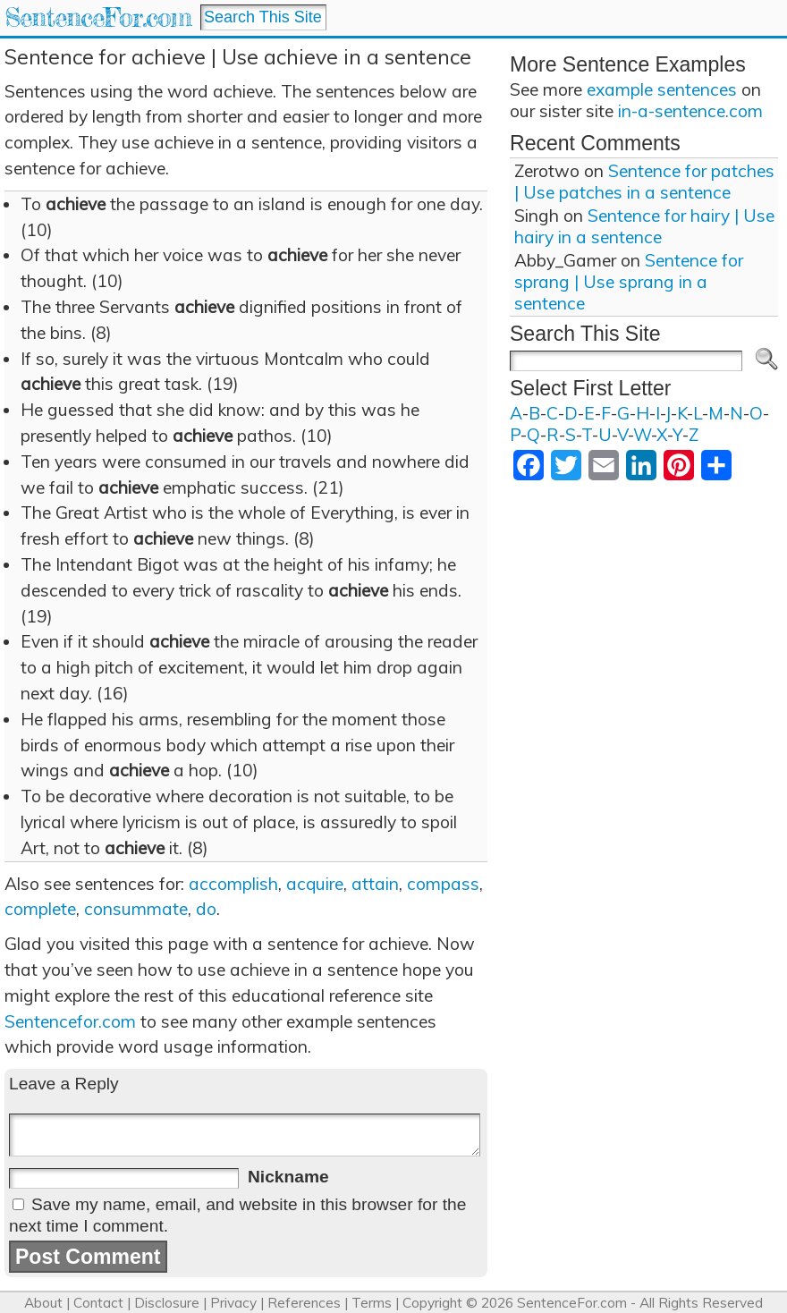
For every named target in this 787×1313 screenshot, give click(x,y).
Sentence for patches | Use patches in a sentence (644, 181)
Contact (98, 1302)
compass (443, 883)
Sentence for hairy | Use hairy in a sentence (644, 226)
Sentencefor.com (70, 1021)
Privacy (233, 1302)
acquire (314, 883)
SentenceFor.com (97, 17)
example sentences (662, 89)
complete (40, 908)
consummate (136, 908)
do (206, 908)
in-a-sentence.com (690, 111)
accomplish (233, 883)
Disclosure (166, 1302)
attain (375, 883)
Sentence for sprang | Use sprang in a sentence (628, 282)
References (304, 1302)
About (43, 1302)
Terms (371, 1302)
